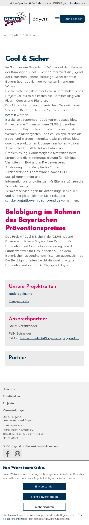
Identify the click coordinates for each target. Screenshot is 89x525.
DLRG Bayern (60, 3)
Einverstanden (44, 486)
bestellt (10, 115)
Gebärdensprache (40, 3)
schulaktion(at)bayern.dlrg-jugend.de (32, 200)
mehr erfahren (44, 507)
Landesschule (77, 3)
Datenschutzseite (17, 518)
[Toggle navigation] (57, 18)
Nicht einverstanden (44, 496)
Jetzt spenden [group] (73, 18)
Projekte (15, 35)
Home (5, 35)
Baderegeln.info (20, 294)
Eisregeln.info (19, 301)
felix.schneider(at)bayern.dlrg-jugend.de (49, 338)
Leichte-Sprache (18, 3)
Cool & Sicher (29, 35)
